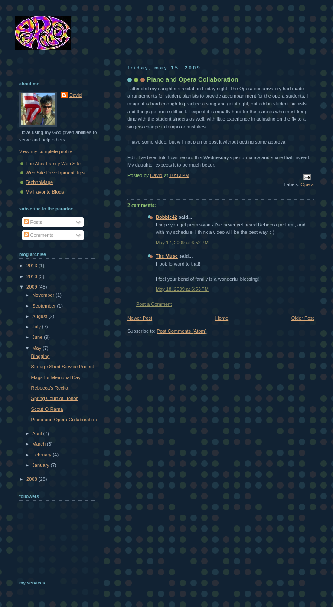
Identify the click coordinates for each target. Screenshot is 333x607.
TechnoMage (39, 182)
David (75, 95)
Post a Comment (154, 304)
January (41, 465)
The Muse (167, 256)
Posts (33, 222)
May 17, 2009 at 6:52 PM (182, 242)
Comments (38, 235)
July (37, 326)
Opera (307, 184)
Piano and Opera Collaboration (64, 419)
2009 (32, 286)
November (44, 295)
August (40, 316)
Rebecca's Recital (50, 387)
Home (221, 318)
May (37, 348)
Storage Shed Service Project (62, 366)
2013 (32, 265)
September (44, 305)
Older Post (302, 318)
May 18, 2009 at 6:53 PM (182, 289)
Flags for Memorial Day (56, 377)
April (37, 433)
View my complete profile (45, 151)
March (39, 443)
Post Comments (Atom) (182, 331)
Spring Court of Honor (54, 398)
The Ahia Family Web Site (53, 163)
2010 (32, 276)
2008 (32, 479)
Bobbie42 (166, 217)
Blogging (40, 356)
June (38, 337)
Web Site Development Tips (55, 172)
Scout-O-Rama (47, 409)
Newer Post (139, 318)
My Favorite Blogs (45, 191)
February (42, 454)
